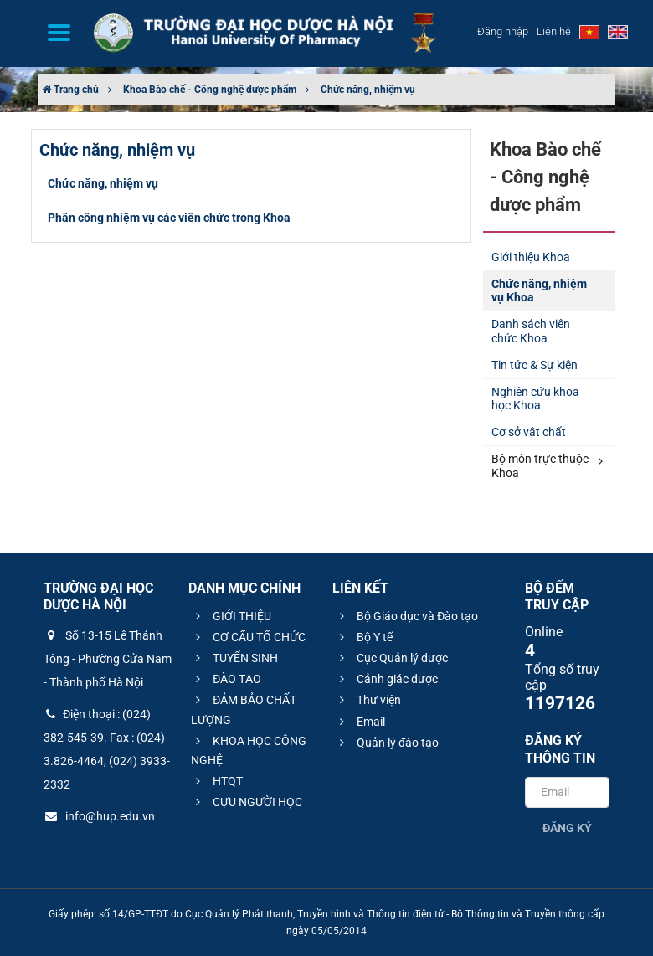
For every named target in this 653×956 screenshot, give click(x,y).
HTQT (217, 781)
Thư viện (368, 700)
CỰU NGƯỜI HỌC (246, 802)
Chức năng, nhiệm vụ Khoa (539, 291)
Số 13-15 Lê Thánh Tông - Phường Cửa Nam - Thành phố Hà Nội (108, 659)
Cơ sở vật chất (528, 432)
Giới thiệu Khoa (530, 257)
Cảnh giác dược (386, 679)
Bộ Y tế (364, 637)
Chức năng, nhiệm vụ (368, 89)
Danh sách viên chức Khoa (530, 331)
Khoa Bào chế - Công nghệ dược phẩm (209, 89)
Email (360, 721)
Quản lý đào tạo (387, 742)
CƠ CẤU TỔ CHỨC (248, 637)
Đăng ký (567, 828)
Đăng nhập (502, 31)
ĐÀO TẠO (226, 679)
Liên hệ (554, 31)
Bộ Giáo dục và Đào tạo (406, 616)
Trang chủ (70, 89)
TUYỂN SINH (234, 658)
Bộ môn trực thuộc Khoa (547, 466)
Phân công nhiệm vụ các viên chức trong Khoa (169, 217)
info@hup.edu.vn (99, 816)
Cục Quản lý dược (391, 658)
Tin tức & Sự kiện (534, 365)
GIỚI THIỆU (231, 616)
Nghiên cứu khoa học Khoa (535, 399)
